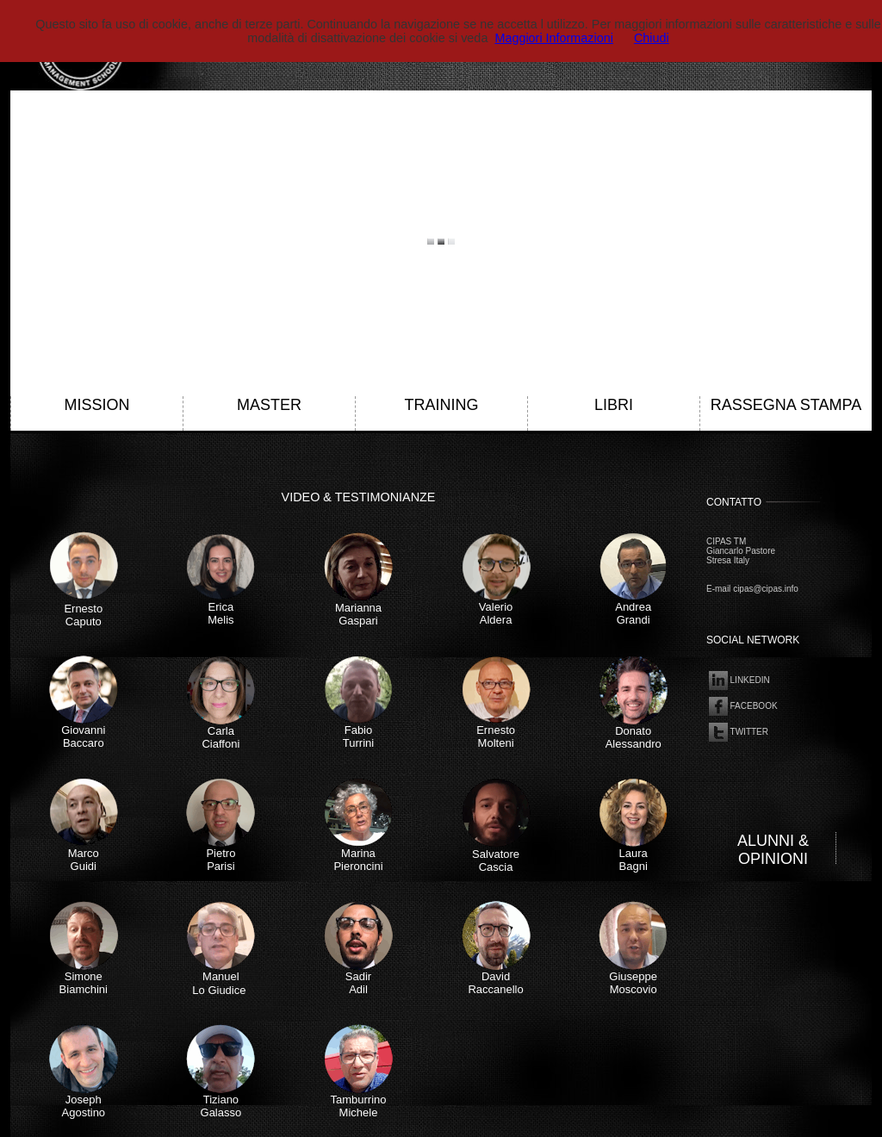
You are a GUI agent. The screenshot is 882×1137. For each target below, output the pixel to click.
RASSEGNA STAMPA (786, 404)
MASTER (269, 404)
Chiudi (651, 38)
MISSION (96, 404)
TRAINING (441, 404)
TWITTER (737, 731)
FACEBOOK (742, 705)
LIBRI (613, 404)
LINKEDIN (738, 679)
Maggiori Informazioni (553, 38)
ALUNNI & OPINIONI (773, 849)
